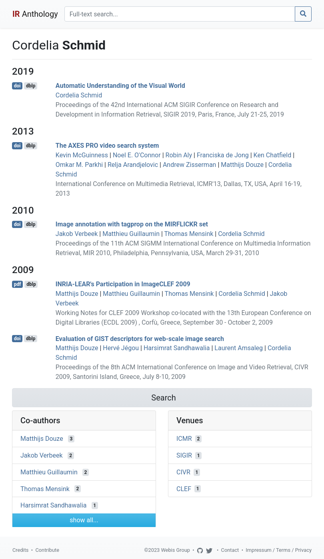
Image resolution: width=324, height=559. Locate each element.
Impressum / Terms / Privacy (279, 550)
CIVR (183, 472)
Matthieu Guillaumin (131, 234)
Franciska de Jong (223, 155)
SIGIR (184, 455)
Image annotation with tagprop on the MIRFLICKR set (132, 224)
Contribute (47, 550)
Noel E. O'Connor (137, 155)
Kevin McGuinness (82, 155)
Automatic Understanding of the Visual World (120, 85)
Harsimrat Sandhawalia (177, 348)
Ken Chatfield (273, 155)
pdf (17, 284)
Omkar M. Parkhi (79, 164)
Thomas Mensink (189, 234)
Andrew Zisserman (189, 164)
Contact (230, 550)
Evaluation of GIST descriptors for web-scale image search (140, 338)
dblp (30, 86)
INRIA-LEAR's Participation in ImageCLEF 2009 (123, 284)
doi (17, 86)
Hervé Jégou (121, 348)
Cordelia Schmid (79, 95)
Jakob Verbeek (77, 234)
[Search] (179, 14)
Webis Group (175, 550)
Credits (20, 550)
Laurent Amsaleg (238, 348)
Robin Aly (179, 155)
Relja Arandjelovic (133, 164)
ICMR (184, 438)
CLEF (183, 488)
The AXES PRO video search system (107, 145)
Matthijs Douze (242, 164)
